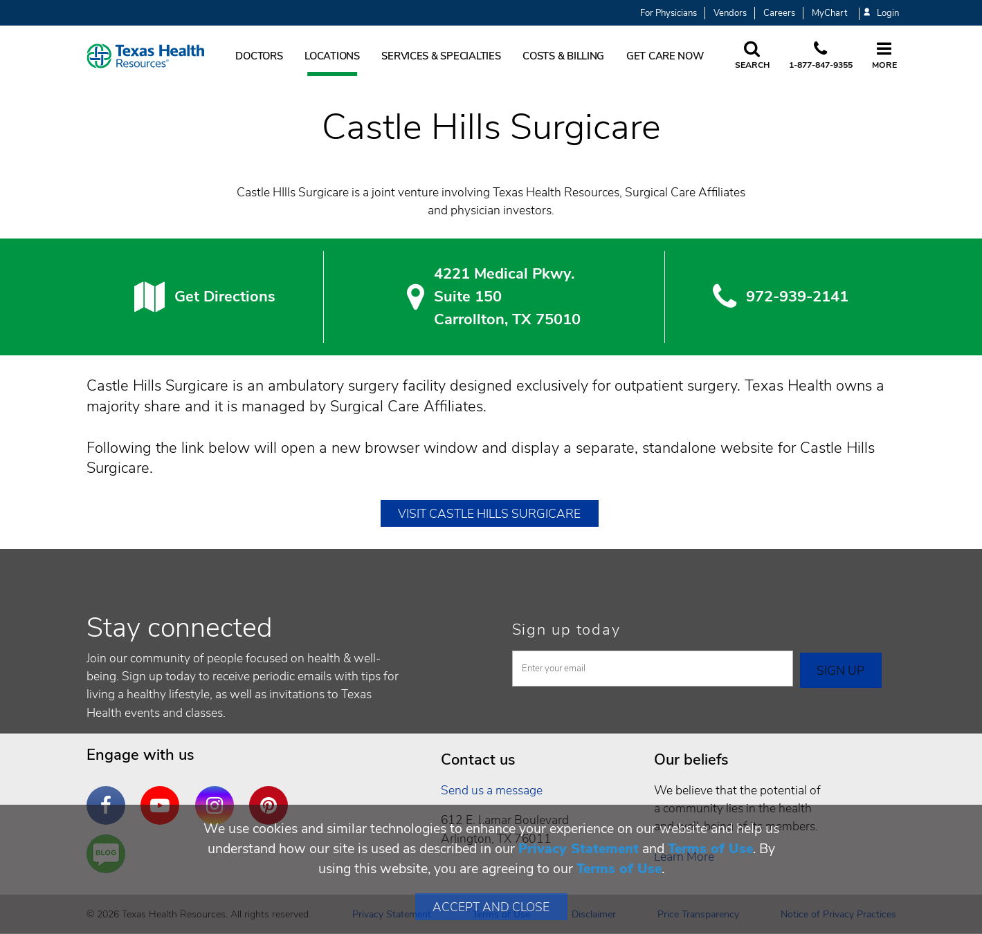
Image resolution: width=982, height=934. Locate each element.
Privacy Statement (578, 848)
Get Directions (224, 296)
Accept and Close (491, 907)
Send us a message (492, 790)
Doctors (258, 56)
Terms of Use (710, 848)
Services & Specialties (440, 56)
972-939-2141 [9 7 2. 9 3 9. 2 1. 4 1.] (797, 296)
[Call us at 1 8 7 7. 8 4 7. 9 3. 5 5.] (820, 56)
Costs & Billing (563, 56)
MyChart (829, 13)
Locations (332, 56)
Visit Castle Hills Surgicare (489, 513)
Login (881, 13)
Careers (779, 13)
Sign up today (566, 629)
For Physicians (668, 13)
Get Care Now (665, 56)
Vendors (730, 13)
